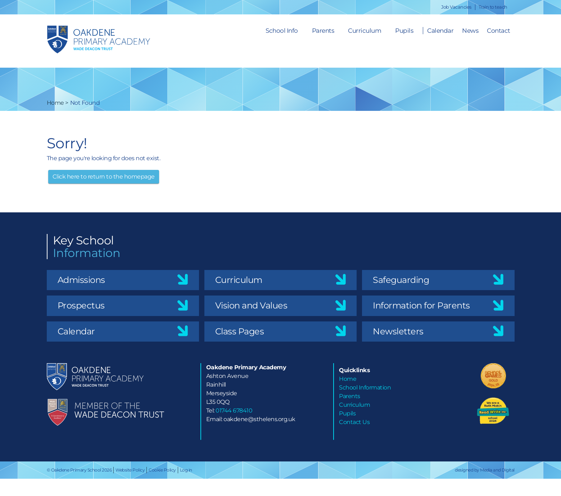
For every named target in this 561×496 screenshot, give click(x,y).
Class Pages (239, 331)
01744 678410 (234, 410)
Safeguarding (401, 280)
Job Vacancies (456, 7)
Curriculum (364, 30)
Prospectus (81, 305)
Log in (186, 470)
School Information (365, 387)
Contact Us (354, 422)
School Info (282, 30)
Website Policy (130, 470)
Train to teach (493, 7)
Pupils (404, 30)
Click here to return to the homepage (104, 176)
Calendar (76, 331)
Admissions (81, 280)
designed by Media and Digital (485, 470)
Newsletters (398, 331)
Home (55, 102)
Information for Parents (421, 305)
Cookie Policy (162, 470)
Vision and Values (251, 305)
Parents (323, 30)
